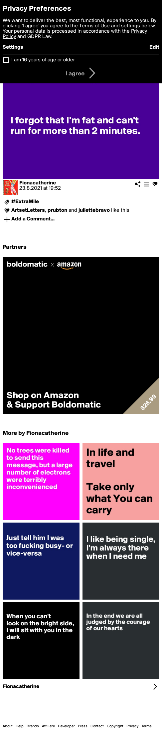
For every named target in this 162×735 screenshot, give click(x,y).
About (8, 726)
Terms (146, 726)
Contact (97, 726)
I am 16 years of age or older (43, 60)
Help (20, 726)
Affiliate (48, 726)
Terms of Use (94, 26)
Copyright (115, 726)
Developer (66, 726)
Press (82, 726)
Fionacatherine (37, 183)
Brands (33, 726)
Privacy (132, 726)
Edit (154, 47)
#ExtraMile (25, 201)
